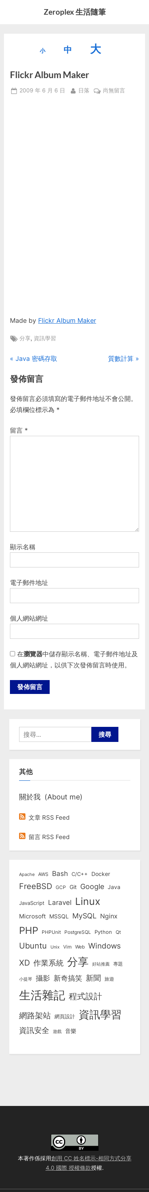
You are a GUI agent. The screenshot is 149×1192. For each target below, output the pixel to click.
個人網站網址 (29, 618)
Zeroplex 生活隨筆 (75, 11)
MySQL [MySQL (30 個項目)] (84, 916)
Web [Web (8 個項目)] (80, 947)
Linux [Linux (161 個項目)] (88, 901)
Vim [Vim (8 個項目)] (67, 947)
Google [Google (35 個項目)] (92, 886)
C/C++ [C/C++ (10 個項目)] (80, 874)
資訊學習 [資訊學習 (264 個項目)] (100, 1014)
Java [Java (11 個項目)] (114, 887)
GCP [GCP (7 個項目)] (61, 887)
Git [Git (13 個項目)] (73, 886)
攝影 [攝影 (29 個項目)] (43, 978)
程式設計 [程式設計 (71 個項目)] (85, 996)
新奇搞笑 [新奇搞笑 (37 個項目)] (68, 978)
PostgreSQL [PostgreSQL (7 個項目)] (77, 932)
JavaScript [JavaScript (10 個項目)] (32, 903)
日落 (83, 90)
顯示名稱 (22, 547)
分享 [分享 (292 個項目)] (78, 961)
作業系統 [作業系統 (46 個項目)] (48, 963)
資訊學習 (45, 338)
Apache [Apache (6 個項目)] (27, 874)
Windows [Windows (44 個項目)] (104, 946)
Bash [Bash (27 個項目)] (60, 873)
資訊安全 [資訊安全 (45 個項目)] (34, 1030)
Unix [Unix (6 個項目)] (55, 947)
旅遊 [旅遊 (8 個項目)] (109, 979)
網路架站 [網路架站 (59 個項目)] (35, 1015)
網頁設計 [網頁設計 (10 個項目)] (64, 1016)
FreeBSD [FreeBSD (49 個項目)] (35, 886)
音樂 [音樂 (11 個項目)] (70, 1031)
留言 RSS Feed (44, 837)
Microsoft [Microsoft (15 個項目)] (32, 916)
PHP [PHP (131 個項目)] (28, 930)
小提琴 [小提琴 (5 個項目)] (25, 979)
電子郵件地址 (29, 582)
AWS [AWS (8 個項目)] (43, 874)
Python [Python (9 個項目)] (103, 932)
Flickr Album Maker (67, 320)
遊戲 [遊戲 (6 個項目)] (57, 1031)
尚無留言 (114, 91)
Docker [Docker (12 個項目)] (100, 874)
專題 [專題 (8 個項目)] (118, 964)
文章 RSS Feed (44, 817)
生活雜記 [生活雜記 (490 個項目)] (42, 995)
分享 (25, 338)
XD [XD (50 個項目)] (24, 963)
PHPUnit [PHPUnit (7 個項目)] (51, 932)
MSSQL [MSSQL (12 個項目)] (59, 916)
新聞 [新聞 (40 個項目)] (93, 978)
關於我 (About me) (51, 796)
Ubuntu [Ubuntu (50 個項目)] (33, 946)
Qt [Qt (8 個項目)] (118, 932)
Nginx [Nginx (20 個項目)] (109, 916)
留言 (19, 430)
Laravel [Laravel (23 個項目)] (60, 902)
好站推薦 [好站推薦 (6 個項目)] (101, 964)
